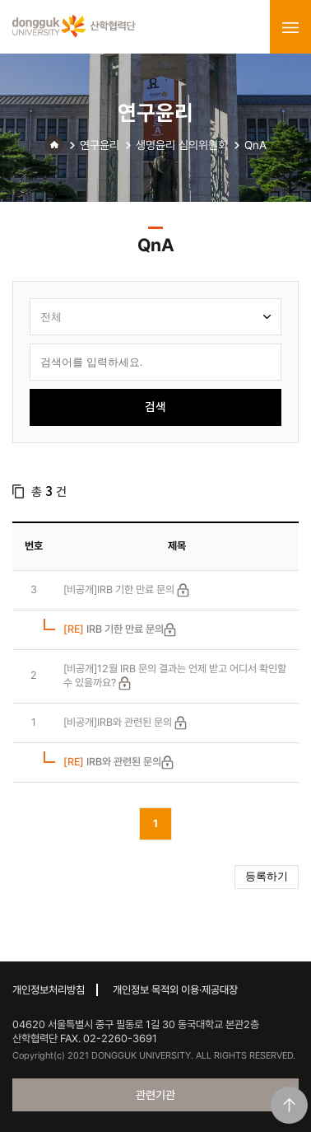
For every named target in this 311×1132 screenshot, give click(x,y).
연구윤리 (99, 145)
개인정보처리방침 (48, 990)
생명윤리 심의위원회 (182, 145)
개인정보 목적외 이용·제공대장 (175, 990)
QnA (255, 145)
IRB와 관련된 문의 (112, 761)
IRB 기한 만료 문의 (113, 629)
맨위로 (289, 1105)
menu (290, 27)
